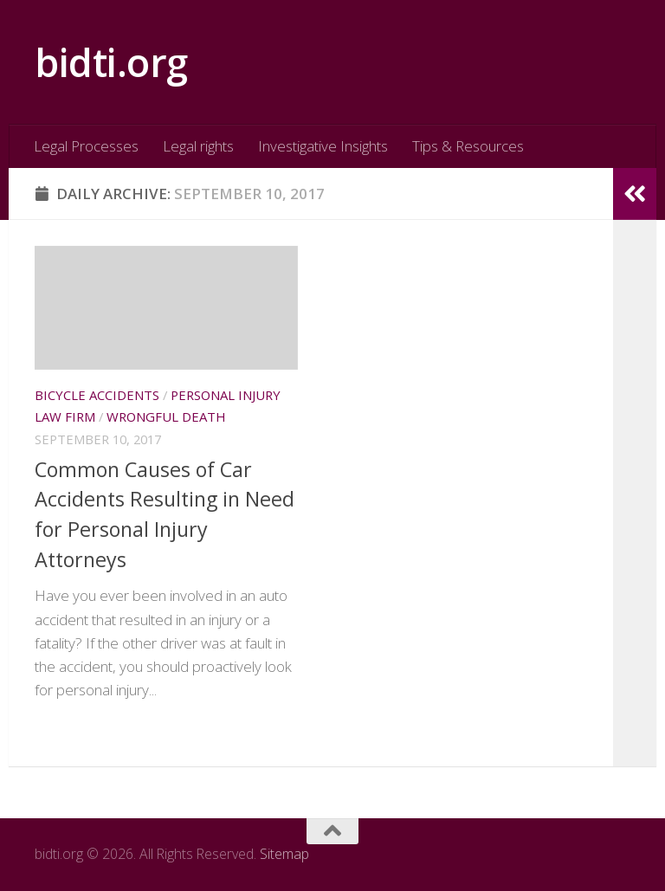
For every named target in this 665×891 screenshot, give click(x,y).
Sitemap (284, 853)
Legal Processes (86, 146)
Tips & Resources (468, 146)
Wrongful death (166, 416)
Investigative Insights (323, 146)
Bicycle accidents (97, 395)
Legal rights (198, 146)
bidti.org (111, 62)
